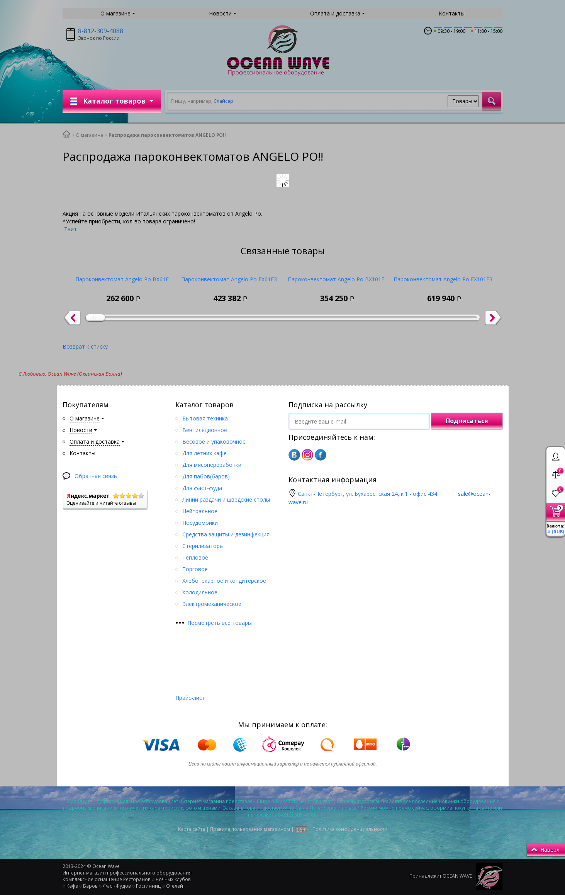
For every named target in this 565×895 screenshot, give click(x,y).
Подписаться (467, 421)
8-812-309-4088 (100, 31)
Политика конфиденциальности (349, 829)
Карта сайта (191, 829)
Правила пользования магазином (250, 829)
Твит (70, 229)
